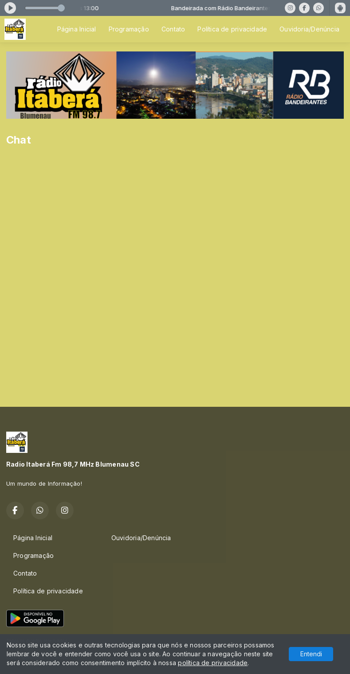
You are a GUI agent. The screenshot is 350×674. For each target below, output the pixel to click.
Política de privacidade (232, 29)
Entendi (311, 654)
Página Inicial (76, 29)
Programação (129, 29)
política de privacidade (213, 662)
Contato (173, 29)
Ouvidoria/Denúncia (309, 29)
